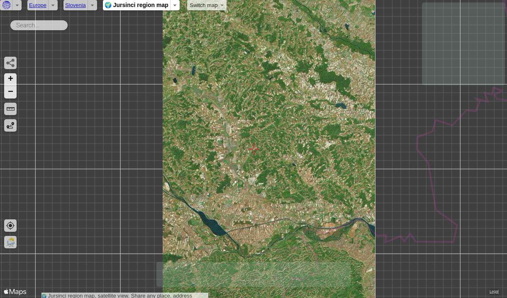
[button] (10, 79)
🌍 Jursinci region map (136, 5)
